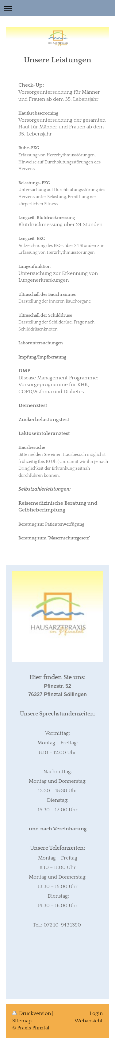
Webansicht (89, 1021)
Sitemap (22, 1021)
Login (96, 1013)
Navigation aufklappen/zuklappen (57, 8)
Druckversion (32, 1013)
